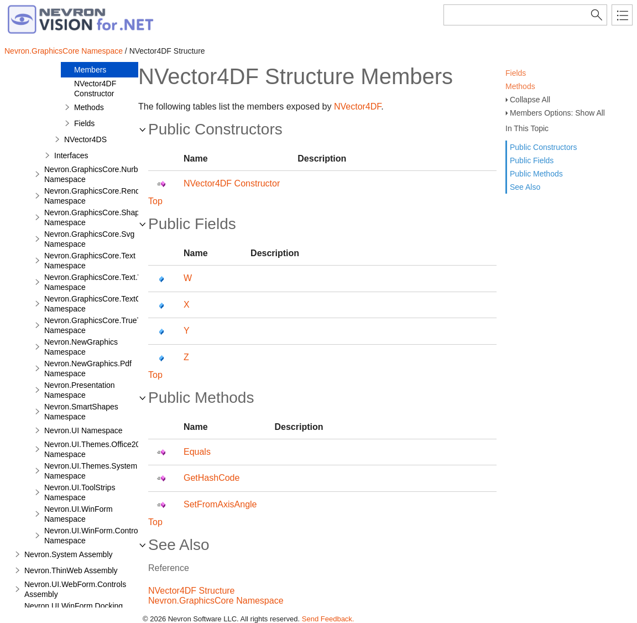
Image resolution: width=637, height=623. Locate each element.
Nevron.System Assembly (68, 554)
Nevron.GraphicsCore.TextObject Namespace (101, 303)
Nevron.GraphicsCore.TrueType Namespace (99, 325)
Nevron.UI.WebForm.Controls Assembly (75, 589)
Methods (520, 86)
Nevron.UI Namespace (83, 430)
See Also (525, 187)
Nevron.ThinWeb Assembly (71, 570)
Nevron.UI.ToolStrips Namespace (79, 492)
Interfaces (71, 155)
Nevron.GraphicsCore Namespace (63, 50)
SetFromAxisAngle (220, 504)
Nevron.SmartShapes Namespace (81, 411)
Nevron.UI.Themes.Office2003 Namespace (96, 449)
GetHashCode (211, 477)
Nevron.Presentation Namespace (79, 390)
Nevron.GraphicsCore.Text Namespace (89, 260)
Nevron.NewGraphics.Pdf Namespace (88, 368)
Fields (515, 73)
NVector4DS (85, 139)
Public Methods (536, 173)
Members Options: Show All (557, 112)
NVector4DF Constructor (95, 88)
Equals (197, 451)
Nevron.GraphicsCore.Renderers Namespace (101, 195)
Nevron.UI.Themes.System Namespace (90, 470)
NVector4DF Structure (191, 590)
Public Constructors (543, 147)
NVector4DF (357, 106)
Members (90, 69)
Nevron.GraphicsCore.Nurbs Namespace (93, 174)
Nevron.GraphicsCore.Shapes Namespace (96, 217)
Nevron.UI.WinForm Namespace (78, 514)
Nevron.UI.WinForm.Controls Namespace (94, 535)
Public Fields (532, 160)
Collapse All (530, 99)
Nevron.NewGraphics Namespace (81, 347)
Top (155, 201)
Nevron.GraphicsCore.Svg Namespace (89, 239)
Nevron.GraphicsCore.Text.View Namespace (99, 282)
